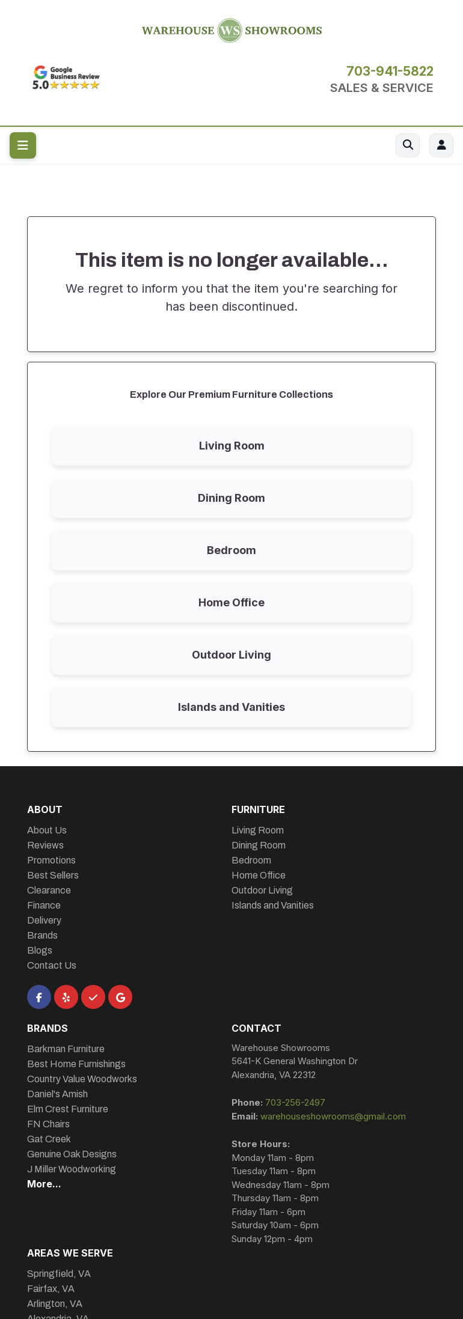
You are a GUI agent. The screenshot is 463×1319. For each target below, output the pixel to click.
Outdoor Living (231, 654)
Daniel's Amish (57, 1094)
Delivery (44, 920)
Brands (42, 935)
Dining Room (231, 498)
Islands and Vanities (231, 707)
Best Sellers (53, 875)
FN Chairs (48, 1124)
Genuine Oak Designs (72, 1154)
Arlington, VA (54, 1304)
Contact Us (51, 965)
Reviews (45, 845)
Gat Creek (49, 1139)
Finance (44, 905)
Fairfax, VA (51, 1289)
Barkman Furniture (66, 1049)
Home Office (231, 602)
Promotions (51, 860)
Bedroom (231, 550)
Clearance (49, 890)
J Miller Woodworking (71, 1169)
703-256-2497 (295, 1102)
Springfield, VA (59, 1274)
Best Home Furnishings (76, 1064)
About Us (47, 830)
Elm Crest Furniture (67, 1109)
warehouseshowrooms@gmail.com (333, 1116)
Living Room (232, 445)
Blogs (39, 950)
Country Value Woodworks (82, 1079)
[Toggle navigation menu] (23, 145)
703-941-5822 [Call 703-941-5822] (390, 71)
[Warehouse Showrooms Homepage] (231, 28)
